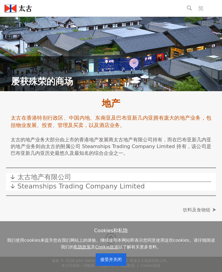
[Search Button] (189, 8)
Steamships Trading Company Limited (81, 186)
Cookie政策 (106, 246)
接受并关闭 (111, 259)
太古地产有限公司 (44, 177)
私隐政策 (82, 246)
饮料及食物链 (196, 210)
